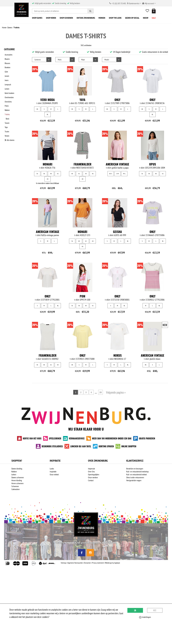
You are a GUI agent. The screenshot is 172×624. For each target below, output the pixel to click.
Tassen (6, 110)
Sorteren (37, 59)
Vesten (6, 120)
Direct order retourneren (135, 477)
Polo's (6, 96)
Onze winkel (54, 474)
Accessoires (8, 54)
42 (58, 174)
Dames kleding (16, 468)
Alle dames (9, 123)
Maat (83, 59)
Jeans (6, 75)
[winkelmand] (153, 10)
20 (101, 392)
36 (37, 174)
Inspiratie (53, 471)
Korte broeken (9, 85)
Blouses (7, 61)
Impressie (91, 468)
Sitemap (63, 563)
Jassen (6, 71)
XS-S (110, 174)
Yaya (82, 99)
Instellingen (145, 617)
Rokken (6, 99)
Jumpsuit (7, 78)
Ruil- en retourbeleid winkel (136, 474)
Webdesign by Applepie (112, 563)
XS (37, 109)
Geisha (117, 231)
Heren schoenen (17, 483)
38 (44, 174)
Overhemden (9, 89)
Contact (91, 480)
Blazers (6, 57)
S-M (117, 174)
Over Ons (91, 471)
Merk (59, 59)
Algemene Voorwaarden (75, 563)
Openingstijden (93, 474)
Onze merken (93, 477)
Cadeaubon (15, 489)
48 (82, 179)
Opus (152, 164)
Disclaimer (87, 563)
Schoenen (15, 486)
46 (93, 174)
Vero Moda (47, 99)
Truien (6, 117)
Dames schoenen (17, 477)
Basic (8, 106)
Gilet (6, 68)
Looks (52, 468)
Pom (82, 296)
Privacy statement (98, 563)
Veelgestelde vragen (133, 480)
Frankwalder (82, 164)
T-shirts (7, 103)
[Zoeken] (90, 11)
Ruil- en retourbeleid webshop (137, 471)
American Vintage (117, 164)
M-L (124, 174)
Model (106, 59)
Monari (47, 164)
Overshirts (7, 92)
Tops (5, 113)
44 (47, 179)
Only (117, 99)
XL (47, 114)
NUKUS (117, 355)
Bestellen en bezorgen (134, 468)
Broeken (7, 64)
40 (51, 174)
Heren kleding (16, 480)
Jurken (6, 82)
